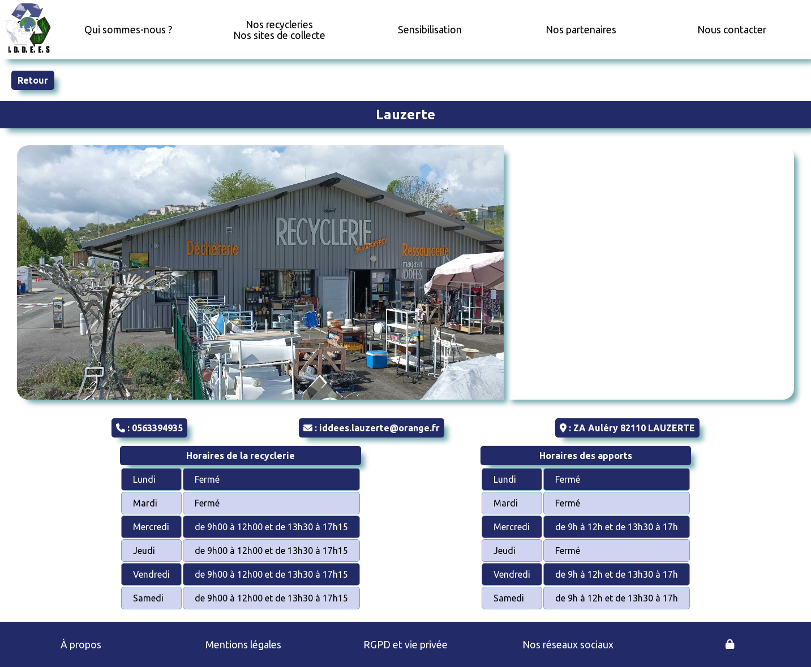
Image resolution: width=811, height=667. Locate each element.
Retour (33, 80)
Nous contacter (731, 29)
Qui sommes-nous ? (128, 29)
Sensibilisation (430, 29)
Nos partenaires (581, 29)
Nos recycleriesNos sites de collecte (279, 30)
